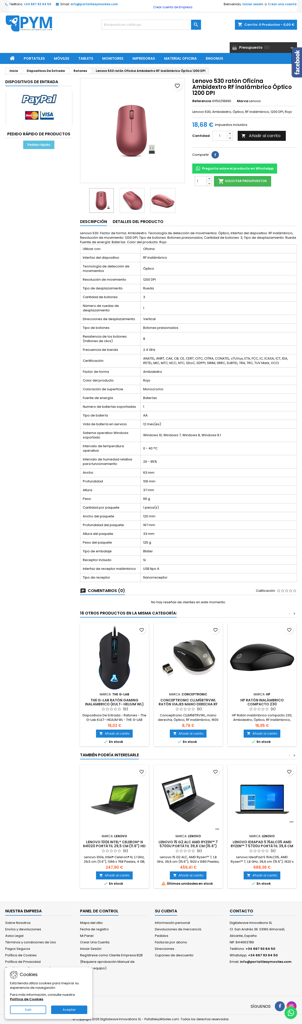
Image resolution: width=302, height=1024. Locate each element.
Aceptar (69, 1009)
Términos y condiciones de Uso (30, 942)
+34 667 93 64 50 (37, 4)
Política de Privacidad (23, 961)
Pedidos (161, 935)
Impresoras (143, 58)
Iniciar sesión (252, 4)
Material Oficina (180, 58)
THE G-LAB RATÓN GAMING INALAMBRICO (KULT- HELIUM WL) (114, 702)
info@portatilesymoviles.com (94, 4)
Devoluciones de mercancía (178, 929)
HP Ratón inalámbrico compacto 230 (262, 702)
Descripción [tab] (93, 221)
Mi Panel (87, 935)
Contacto (241, 911)
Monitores (112, 58)
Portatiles (34, 58)
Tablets (85, 58)
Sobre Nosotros (18, 922)
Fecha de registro (94, 929)
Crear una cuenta (282, 4)
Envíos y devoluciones (23, 929)
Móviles (61, 58)
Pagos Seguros (17, 948)
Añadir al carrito (261, 136)
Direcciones (164, 948)
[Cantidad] (219, 136)
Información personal (172, 922)
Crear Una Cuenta (94, 942)
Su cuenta (166, 911)
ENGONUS (214, 58)
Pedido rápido (38, 145)
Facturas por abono (171, 942)
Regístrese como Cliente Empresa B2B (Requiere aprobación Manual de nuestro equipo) (111, 962)
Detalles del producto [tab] (138, 221)
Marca (242, 101)
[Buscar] (151, 25)
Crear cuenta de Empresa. (172, 7)
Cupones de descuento (174, 955)
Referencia (201, 101)
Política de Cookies (21, 955)
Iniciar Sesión (90, 948)
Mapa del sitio (91, 922)
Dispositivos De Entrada (31, 82)
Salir (28, 1009)
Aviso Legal (14, 935)
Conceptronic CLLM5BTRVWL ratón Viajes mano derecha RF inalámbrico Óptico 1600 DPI (188, 704)
